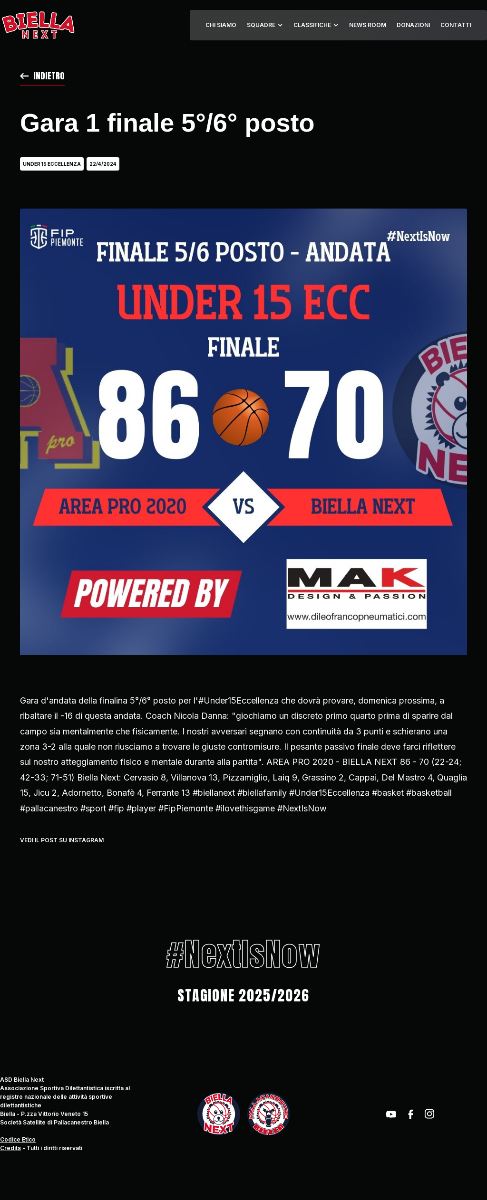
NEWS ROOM (367, 25)
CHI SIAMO (220, 25)
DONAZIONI (413, 25)
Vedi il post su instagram (62, 840)
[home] (38, 25)
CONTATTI (455, 25)
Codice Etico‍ (18, 1139)
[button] (265, 25)
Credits (10, 1148)
